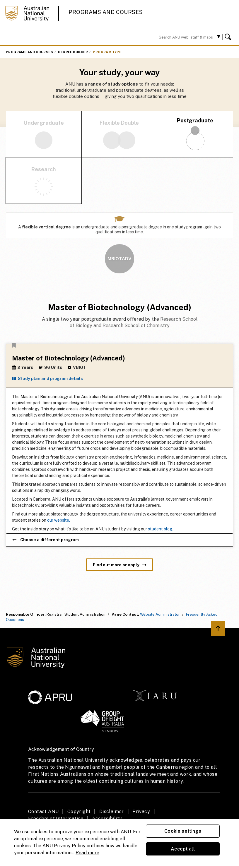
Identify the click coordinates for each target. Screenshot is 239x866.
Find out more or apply (119, 565)
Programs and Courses (106, 12)
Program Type (107, 52)
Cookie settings (182, 831)
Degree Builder (73, 52)
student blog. (160, 529)
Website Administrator (160, 614)
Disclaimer (111, 811)
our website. (58, 520)
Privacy (141, 811)
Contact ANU (43, 811)
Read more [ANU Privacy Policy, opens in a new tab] (87, 852)
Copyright (79, 811)
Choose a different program (45, 539)
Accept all (183, 849)
